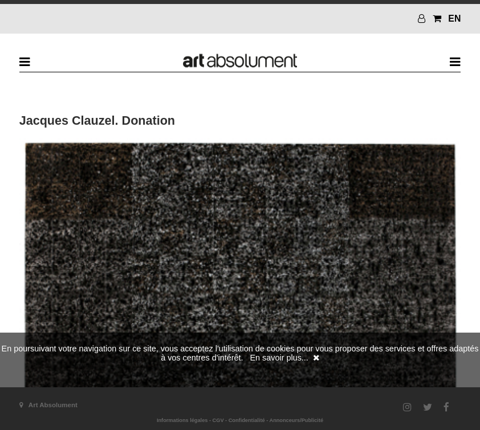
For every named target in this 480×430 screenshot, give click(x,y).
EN (454, 18)
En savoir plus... (279, 357)
